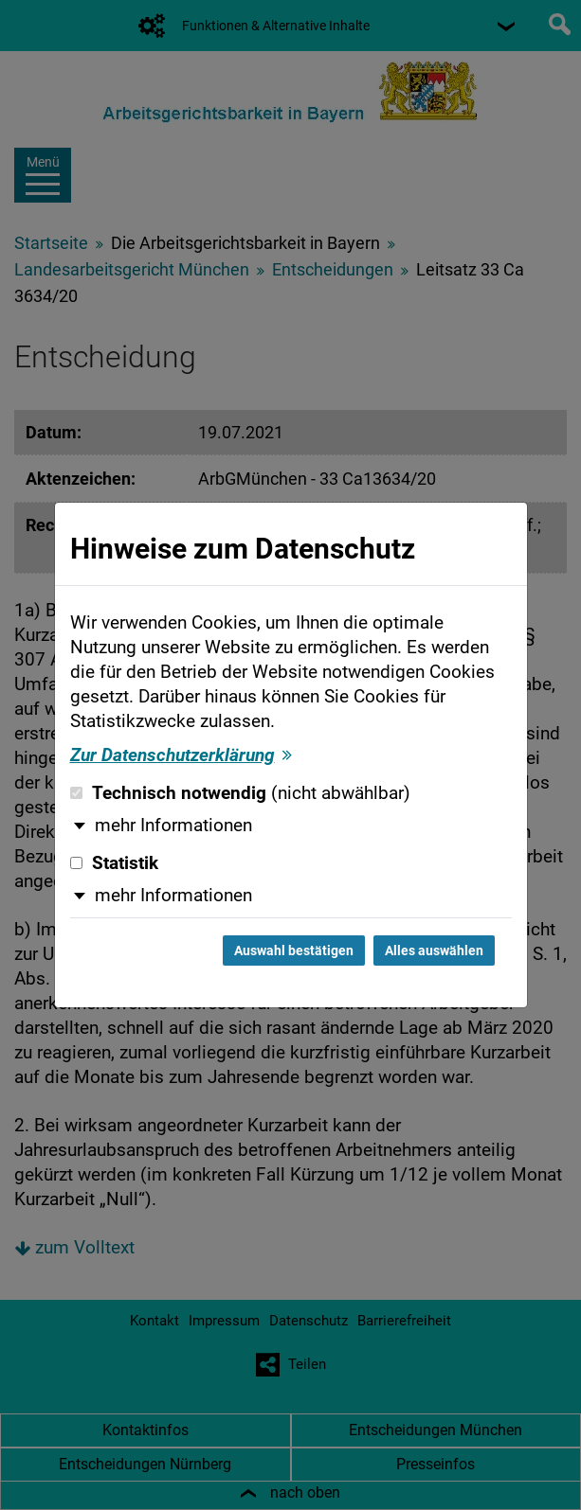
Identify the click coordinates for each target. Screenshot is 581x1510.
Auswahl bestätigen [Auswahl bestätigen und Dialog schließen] (294, 950)
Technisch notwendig (240, 793)
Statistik (114, 863)
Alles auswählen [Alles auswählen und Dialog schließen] (434, 950)
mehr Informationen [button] (173, 825)
